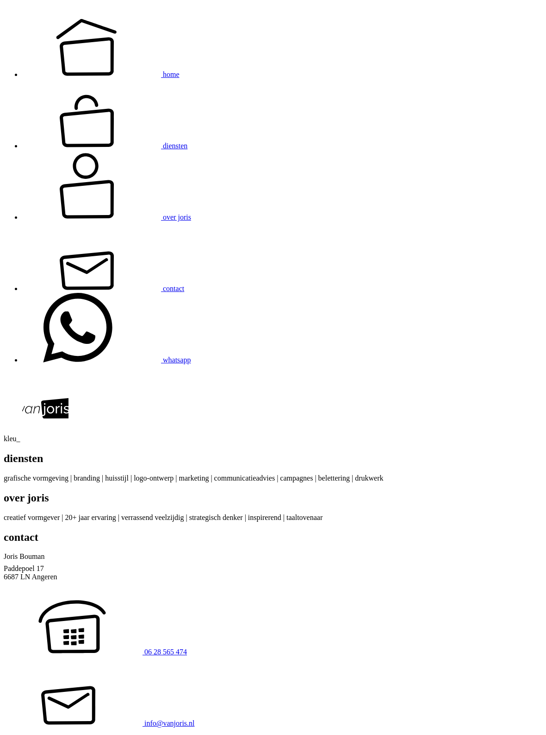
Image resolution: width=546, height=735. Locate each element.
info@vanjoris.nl (99, 723)
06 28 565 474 (95, 652)
